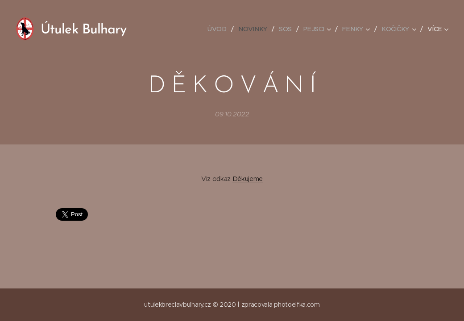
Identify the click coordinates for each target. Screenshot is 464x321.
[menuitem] (221, 29)
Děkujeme (247, 179)
